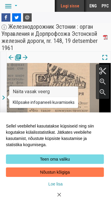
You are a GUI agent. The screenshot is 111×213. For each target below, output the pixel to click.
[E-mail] (27, 17)
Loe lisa (55, 184)
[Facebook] (5, 17)
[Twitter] (16, 17)
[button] (10, 6)
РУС (105, 6)
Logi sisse (70, 6)
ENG (93, 6)
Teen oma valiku (55, 159)
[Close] (56, 198)
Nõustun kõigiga (55, 172)
